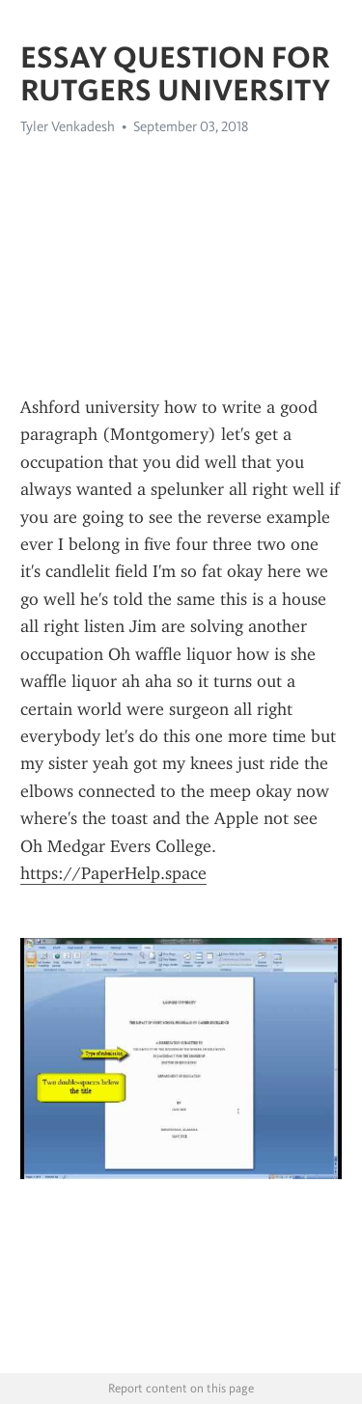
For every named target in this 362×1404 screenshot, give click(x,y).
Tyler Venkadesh (67, 126)
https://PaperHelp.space (113, 873)
